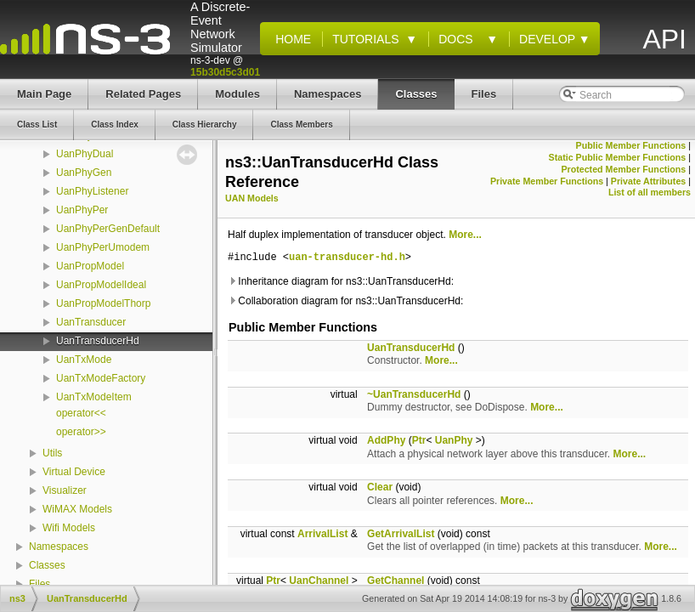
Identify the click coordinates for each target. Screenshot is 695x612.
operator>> (81, 432)
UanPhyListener (92, 191)
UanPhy (454, 440)
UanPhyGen (83, 172)
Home (289, 39)
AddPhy (386, 440)
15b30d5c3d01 (225, 72)
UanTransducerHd (97, 341)
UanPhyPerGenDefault (108, 229)
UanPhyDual (84, 154)
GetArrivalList (400, 534)
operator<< (81, 413)
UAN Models (252, 198)
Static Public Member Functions (618, 157)
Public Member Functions (631, 145)
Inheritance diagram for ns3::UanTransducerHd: (341, 281)
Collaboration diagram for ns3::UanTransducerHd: (345, 301)
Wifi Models (68, 528)
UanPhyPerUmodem (103, 247)
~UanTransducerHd (414, 394)
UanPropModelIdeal (101, 285)
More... (465, 235)
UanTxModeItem (94, 397)
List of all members (649, 192)
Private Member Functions (546, 181)
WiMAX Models (77, 509)
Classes (47, 565)
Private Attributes (648, 181)
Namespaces (58, 546)
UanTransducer (91, 322)
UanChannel (318, 580)
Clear (380, 487)
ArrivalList (322, 534)
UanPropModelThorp (103, 303)
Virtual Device (73, 472)
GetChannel (395, 580)
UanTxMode (83, 360)
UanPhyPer (82, 210)
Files (39, 584)
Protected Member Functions (623, 169)
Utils (52, 453)
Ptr (419, 440)
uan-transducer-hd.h (347, 258)
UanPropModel (90, 266)
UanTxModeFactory (100, 378)
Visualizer (64, 490)
